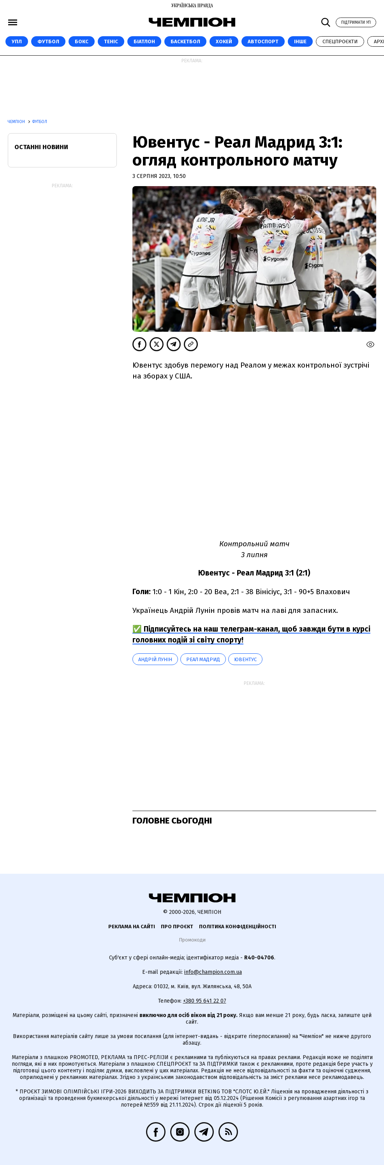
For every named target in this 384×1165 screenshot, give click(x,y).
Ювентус (245, 659)
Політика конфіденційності (237, 926)
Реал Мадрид (203, 659)
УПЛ (17, 41)
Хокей (224, 41)
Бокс (81, 41)
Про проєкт (177, 926)
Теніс (111, 41)
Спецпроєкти (340, 41)
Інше (300, 41)
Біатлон (144, 41)
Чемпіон (17, 122)
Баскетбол (185, 41)
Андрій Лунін (155, 659)
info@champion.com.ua (213, 972)
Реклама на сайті (131, 926)
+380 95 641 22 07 (204, 1001)
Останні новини (41, 147)
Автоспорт (263, 41)
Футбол (48, 41)
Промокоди (192, 940)
